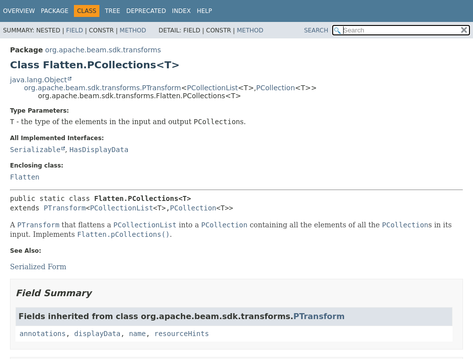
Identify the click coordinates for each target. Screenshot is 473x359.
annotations (42, 334)
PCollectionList (212, 88)
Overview (19, 10)
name (137, 334)
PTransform (64, 208)
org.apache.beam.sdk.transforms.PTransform (102, 88)
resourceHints (181, 334)
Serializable (35, 150)
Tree (112, 10)
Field (74, 30)
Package (54, 10)
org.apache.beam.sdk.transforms (103, 50)
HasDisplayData (98, 150)
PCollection (275, 88)
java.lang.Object (38, 80)
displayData (97, 334)
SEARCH (316, 30)
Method (133, 30)
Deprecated (146, 10)
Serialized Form (38, 267)
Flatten (24, 177)
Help (204, 10)
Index (181, 10)
